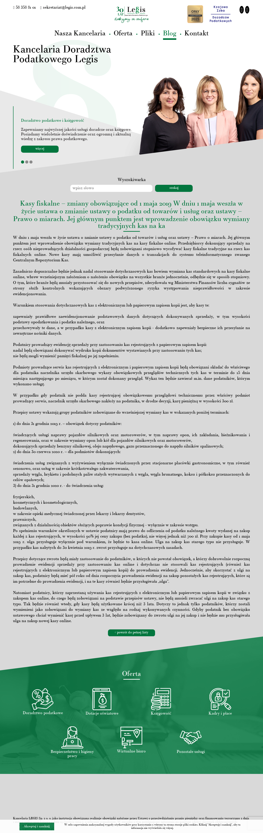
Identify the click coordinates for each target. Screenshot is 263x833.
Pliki (148, 33)
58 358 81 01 (24, 8)
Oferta (123, 33)
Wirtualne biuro (131, 751)
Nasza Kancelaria (80, 33)
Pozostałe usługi (191, 752)
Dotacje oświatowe (102, 714)
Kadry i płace (220, 714)
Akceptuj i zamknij (37, 826)
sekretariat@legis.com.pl (63, 8)
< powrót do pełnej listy (131, 632)
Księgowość (161, 714)
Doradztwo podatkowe (43, 713)
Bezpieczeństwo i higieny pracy (72, 754)
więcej (39, 148)
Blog (169, 33)
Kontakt (196, 33)
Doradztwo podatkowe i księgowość (52, 121)
